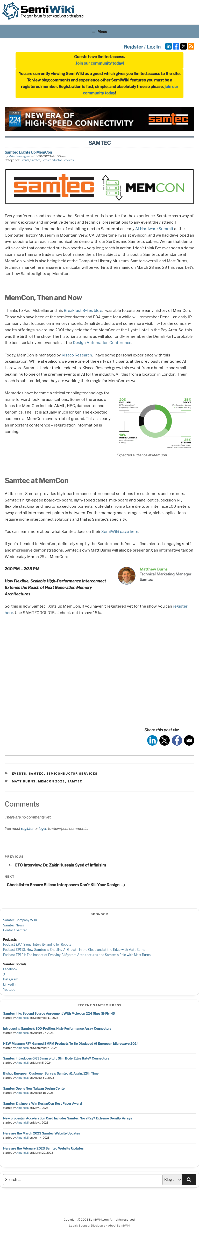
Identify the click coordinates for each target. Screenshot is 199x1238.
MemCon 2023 (51, 781)
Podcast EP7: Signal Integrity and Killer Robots (37, 944)
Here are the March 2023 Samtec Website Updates (41, 1133)
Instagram (10, 979)
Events (24, 160)
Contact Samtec (15, 930)
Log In (154, 47)
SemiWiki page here (119, 531)
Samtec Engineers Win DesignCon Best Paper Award (42, 1103)
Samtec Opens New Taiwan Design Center (34, 1088)
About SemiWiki (119, 1225)
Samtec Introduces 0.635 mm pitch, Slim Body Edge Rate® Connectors (56, 1058)
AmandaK (22, 1018)
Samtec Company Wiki (20, 920)
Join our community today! (99, 63)
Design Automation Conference (102, 342)
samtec (75, 781)
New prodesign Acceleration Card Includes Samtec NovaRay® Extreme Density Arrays (67, 1118)
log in (43, 828)
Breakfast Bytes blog (83, 310)
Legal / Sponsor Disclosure (87, 1225)
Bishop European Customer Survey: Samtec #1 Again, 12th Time (50, 1073)
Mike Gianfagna (19, 156)
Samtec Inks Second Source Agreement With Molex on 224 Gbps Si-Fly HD (59, 1013)
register (27, 828)
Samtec (35, 160)
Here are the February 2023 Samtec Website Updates (43, 1148)
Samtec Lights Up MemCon (28, 152)
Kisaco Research (77, 355)
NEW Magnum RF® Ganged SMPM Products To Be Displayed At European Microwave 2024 (71, 1044)
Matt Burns (24, 781)
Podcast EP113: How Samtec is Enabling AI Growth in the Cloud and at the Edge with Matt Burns (74, 950)
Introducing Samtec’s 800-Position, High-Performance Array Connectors (57, 1028)
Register (133, 47)
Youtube (9, 990)
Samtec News (13, 925)
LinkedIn (9, 984)
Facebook (10, 969)
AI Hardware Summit (154, 228)
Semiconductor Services (57, 160)
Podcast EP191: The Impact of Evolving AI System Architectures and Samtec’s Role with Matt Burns (77, 955)
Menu (99, 31)
